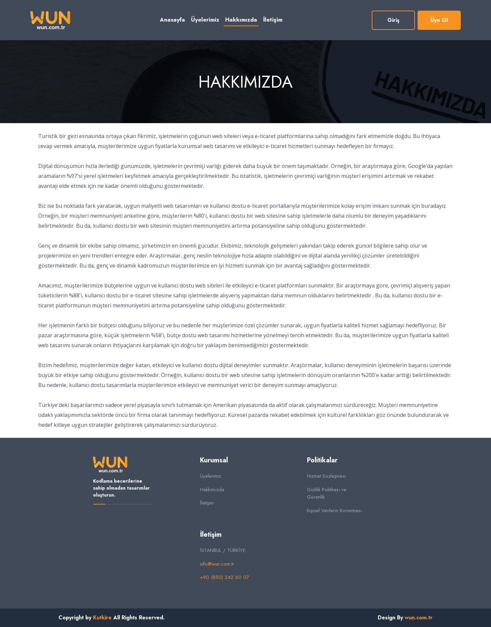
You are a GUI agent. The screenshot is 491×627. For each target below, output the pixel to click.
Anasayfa (172, 20)
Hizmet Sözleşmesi (326, 476)
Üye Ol (439, 20)
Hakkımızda (241, 20)
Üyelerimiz (205, 20)
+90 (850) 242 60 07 (224, 577)
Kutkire (102, 617)
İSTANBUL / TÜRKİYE (223, 550)
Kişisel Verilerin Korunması (334, 510)
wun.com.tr (419, 617)
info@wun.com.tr (217, 564)
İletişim (272, 20)
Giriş (393, 20)
